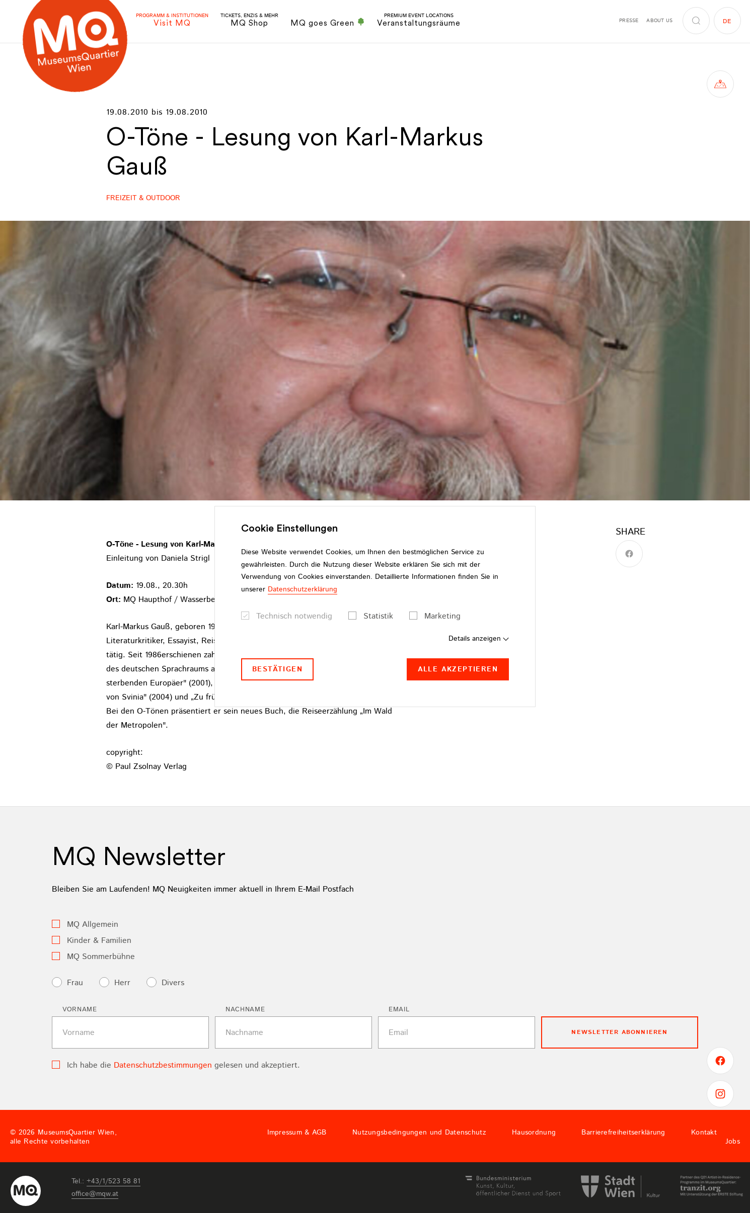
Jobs (732, 1141)
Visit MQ (172, 20)
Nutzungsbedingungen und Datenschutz (419, 1132)
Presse (628, 20)
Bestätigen (277, 669)
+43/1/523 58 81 (113, 1181)
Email (399, 1009)
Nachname (245, 1009)
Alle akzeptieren (458, 669)
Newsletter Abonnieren (619, 1032)
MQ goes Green (327, 23)
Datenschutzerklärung (302, 589)
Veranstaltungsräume (419, 20)
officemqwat (94, 1194)
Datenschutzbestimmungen (163, 1065)
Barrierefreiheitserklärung (623, 1132)
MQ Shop (249, 20)
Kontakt (704, 1132)
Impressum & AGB (297, 1132)
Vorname (79, 1009)
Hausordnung (534, 1132)
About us (659, 20)
